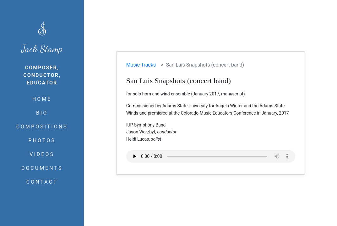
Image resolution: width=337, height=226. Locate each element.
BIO (42, 113)
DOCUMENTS (42, 168)
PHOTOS (42, 140)
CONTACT (42, 182)
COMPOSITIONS (42, 127)
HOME (42, 99)
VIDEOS (42, 154)
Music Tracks (141, 65)
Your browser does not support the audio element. (210, 156)
